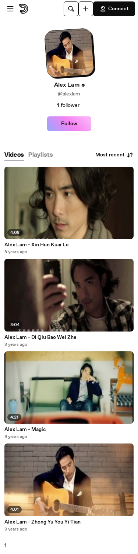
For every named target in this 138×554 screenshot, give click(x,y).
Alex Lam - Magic (25, 429)
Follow (69, 123)
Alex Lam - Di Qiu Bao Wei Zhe (40, 337)
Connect (114, 8)
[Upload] (85, 8)
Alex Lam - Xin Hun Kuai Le (36, 245)
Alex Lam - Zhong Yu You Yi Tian (42, 522)
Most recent (114, 155)
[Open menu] (10, 8)
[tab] (14, 155)
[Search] (71, 8)
